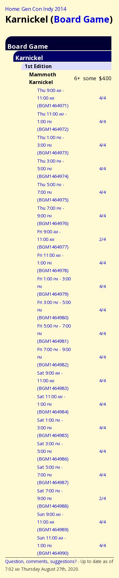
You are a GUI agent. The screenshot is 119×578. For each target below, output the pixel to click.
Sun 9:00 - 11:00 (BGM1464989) (53, 521)
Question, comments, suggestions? (40, 561)
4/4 (102, 98)
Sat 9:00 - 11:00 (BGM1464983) (53, 380)
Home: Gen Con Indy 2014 (35, 8)
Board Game (81, 19)
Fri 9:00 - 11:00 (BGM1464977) (53, 239)
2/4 (102, 239)
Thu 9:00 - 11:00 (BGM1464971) (53, 98)
